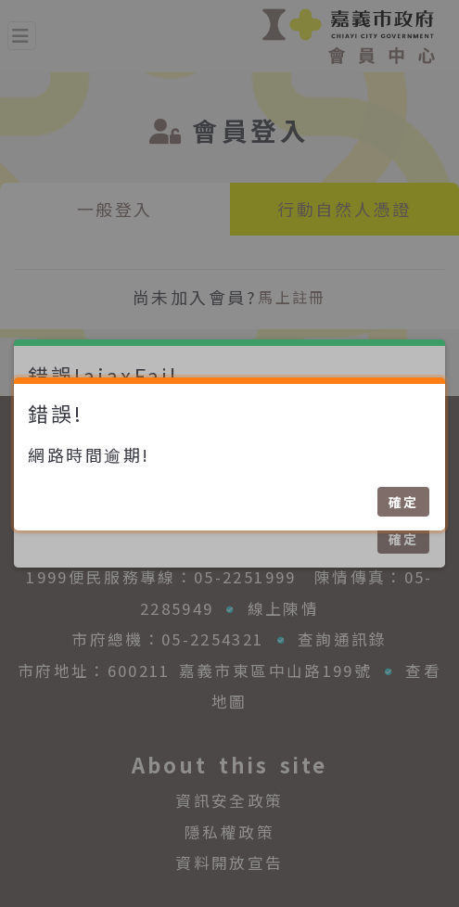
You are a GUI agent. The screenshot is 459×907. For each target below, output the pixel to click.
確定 (403, 501)
